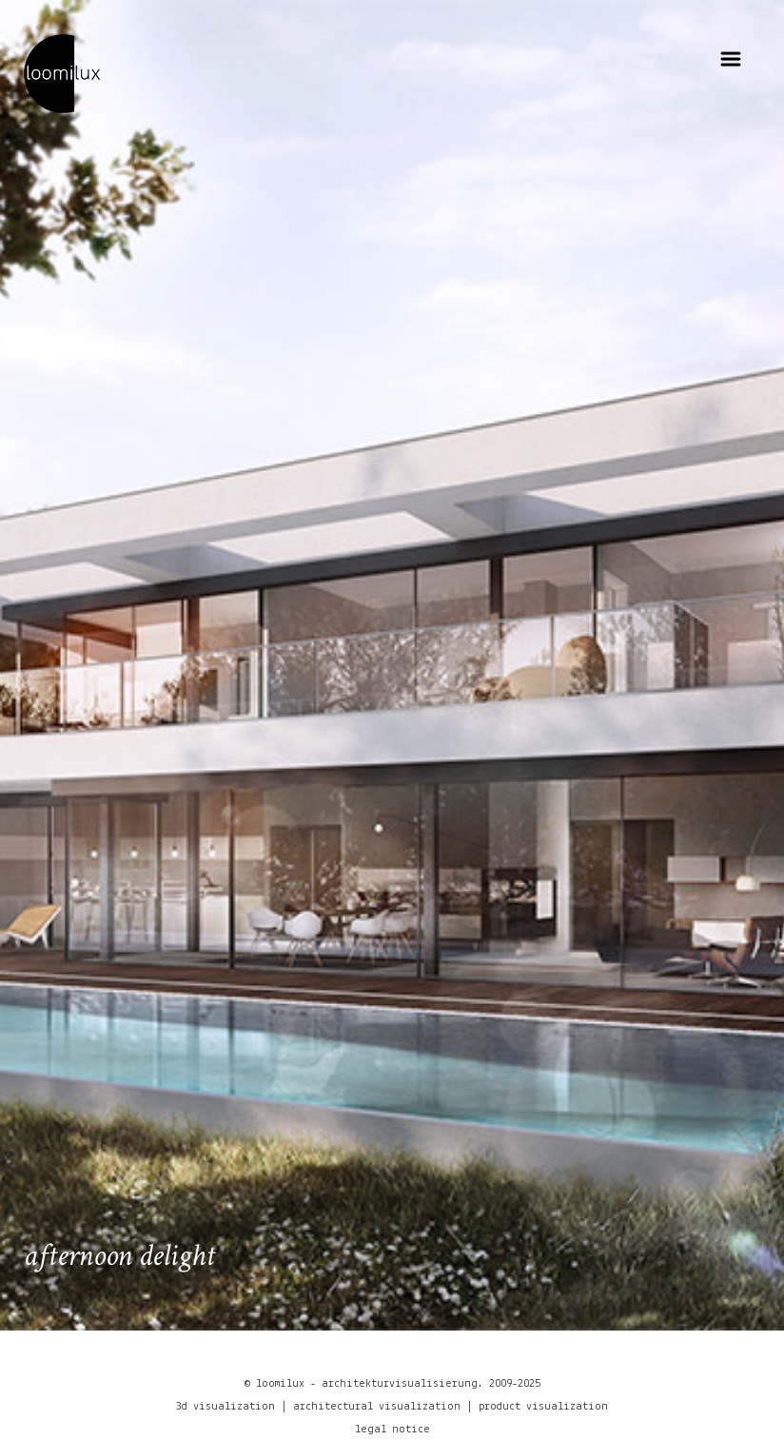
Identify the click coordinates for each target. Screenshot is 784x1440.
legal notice (392, 1429)
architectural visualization (377, 1406)
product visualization (543, 1406)
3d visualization (225, 1406)
